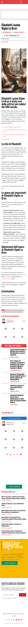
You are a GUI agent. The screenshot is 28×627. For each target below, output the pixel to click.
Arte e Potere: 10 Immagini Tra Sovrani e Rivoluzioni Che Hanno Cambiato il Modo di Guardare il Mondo (17, 364)
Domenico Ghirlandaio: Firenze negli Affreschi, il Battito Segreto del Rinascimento (18, 377)
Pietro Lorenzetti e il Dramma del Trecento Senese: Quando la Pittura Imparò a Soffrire (13, 497)
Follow (24, 423)
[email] (10, 594)
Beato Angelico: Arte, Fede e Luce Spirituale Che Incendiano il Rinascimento (13, 511)
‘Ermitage (8, 276)
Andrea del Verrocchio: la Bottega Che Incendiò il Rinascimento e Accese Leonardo (18, 352)
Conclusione (6, 139)
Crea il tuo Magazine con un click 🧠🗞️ (13, 545)
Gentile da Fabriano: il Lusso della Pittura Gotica (17, 387)
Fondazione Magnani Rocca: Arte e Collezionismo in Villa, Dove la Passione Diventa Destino (18, 398)
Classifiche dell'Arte (15, 370)
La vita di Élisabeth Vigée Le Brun (12, 127)
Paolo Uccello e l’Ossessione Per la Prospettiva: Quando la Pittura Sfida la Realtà (13, 518)
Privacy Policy (14, 598)
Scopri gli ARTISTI (15, 357)
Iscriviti (22, 594)
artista (15, 310)
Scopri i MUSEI (14, 404)
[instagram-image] (5, 431)
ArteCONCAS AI (7, 32)
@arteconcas (10, 422)
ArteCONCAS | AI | (14, 35)
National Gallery (5, 278)
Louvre (23, 274)
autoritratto (21, 310)
